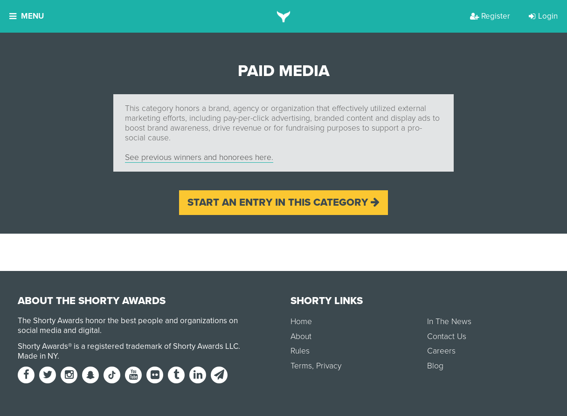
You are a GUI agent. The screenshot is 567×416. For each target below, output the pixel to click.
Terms (301, 366)
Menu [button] (26, 16)
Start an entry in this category (283, 202)
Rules (300, 351)
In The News (449, 321)
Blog (435, 366)
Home (301, 321)
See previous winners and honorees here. (199, 157)
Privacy (328, 366)
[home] (284, 16)
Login (543, 16)
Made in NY (37, 356)
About (300, 336)
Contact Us (446, 336)
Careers (441, 351)
